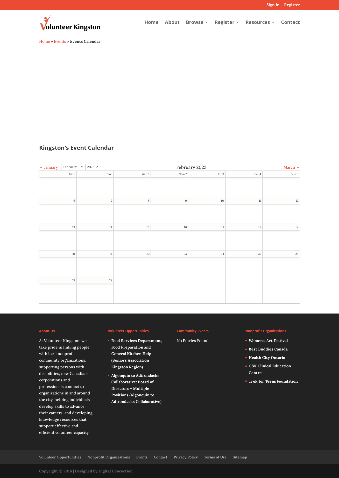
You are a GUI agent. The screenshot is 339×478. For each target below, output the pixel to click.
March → (291, 167)
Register (292, 5)
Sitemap (240, 457)
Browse (195, 23)
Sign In (273, 5)
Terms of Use (215, 457)
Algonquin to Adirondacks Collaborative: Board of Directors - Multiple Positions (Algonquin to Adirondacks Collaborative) (136, 388)
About (172, 23)
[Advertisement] (169, 98)
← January (48, 167)
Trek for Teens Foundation (273, 381)
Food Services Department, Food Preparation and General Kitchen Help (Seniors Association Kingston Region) (136, 353)
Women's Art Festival (268, 340)
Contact (290, 23)
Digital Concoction (116, 471)
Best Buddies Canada (268, 349)
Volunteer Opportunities (60, 457)
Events (60, 41)
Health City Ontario (267, 357)
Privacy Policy (186, 457)
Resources (258, 23)
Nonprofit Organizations (108, 457)
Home (151, 23)
